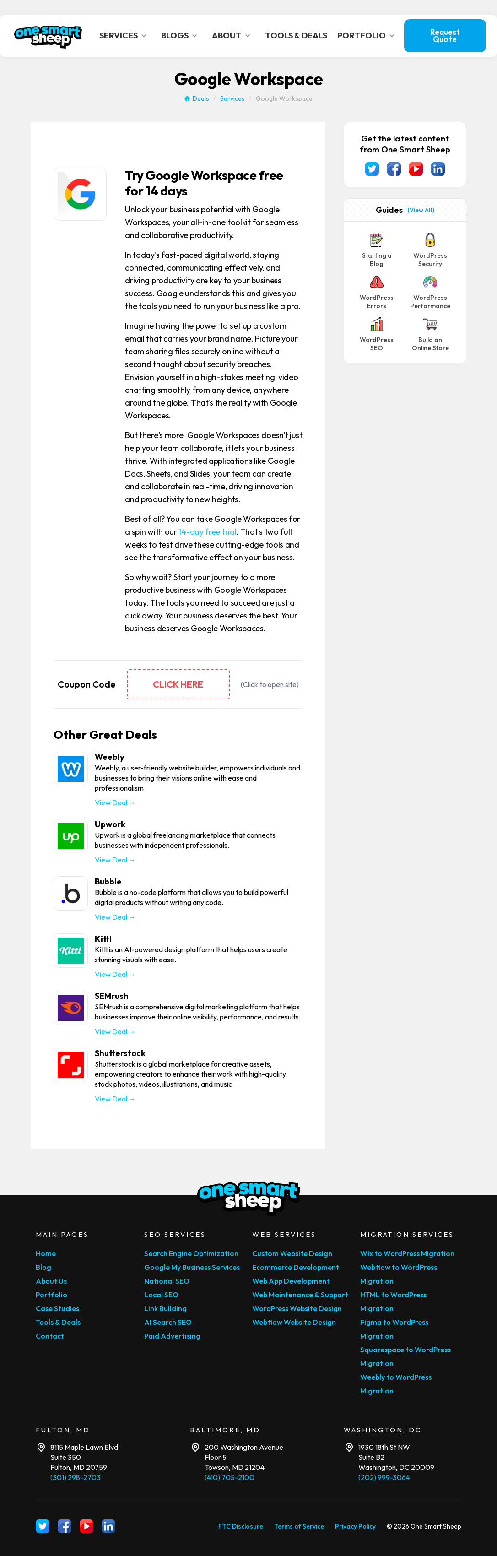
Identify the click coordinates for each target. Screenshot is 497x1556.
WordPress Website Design (297, 1308)
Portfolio (51, 1294)
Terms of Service (299, 1526)
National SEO (166, 1280)
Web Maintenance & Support (300, 1294)
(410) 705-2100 (229, 1477)
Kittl (103, 938)
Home (46, 1253)
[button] (126, 36)
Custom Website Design (292, 1253)
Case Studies (57, 1308)
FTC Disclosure (240, 1526)
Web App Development (291, 1280)
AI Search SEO (168, 1322)
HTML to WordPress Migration (393, 1301)
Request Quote (445, 35)
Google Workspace (284, 98)
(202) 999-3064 (384, 1477)
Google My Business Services (192, 1267)
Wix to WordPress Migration (407, 1253)
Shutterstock (120, 1053)
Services (232, 98)
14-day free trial (207, 531)
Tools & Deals (58, 1322)
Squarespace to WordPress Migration (405, 1356)
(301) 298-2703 (75, 1477)
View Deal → (115, 802)
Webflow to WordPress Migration (398, 1274)
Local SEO (161, 1294)
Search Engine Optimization (191, 1253)
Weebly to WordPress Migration (396, 1383)
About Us (51, 1280)
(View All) (420, 210)
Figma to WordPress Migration (394, 1328)
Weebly (109, 757)
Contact (50, 1335)
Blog (43, 1267)
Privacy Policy (355, 1526)
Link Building (165, 1308)
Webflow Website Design (294, 1322)
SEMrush (112, 996)
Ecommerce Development (295, 1267)
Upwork (110, 824)
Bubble (108, 881)
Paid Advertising (172, 1335)
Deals (201, 98)
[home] (48, 36)
